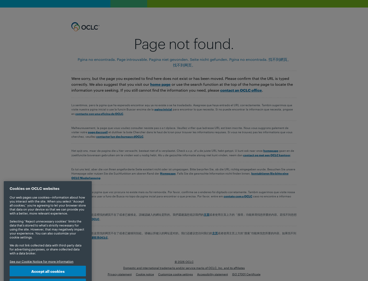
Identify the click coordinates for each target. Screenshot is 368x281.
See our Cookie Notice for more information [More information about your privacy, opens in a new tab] (41, 266)
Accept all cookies (48, 275)
